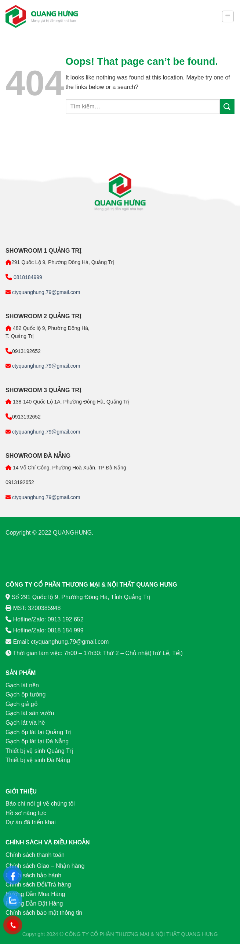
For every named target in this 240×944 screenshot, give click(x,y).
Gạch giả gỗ (22, 704)
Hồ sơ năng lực (26, 813)
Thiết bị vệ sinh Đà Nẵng (38, 760)
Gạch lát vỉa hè (25, 723)
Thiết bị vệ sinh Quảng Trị (39, 751)
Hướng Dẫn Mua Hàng (35, 894)
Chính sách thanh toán (35, 855)
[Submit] (227, 106)
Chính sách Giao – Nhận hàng (45, 866)
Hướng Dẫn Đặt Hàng (34, 903)
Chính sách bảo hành (33, 875)
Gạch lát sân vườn (30, 713)
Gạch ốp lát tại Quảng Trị (39, 732)
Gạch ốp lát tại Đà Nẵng (37, 741)
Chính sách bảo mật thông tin (44, 913)
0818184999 (27, 277)
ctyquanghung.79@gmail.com (45, 292)
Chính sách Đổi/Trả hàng (38, 884)
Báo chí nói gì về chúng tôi (40, 803)
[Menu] (228, 16)
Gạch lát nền (22, 685)
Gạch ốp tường (26, 694)
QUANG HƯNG (199, 934)
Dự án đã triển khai (31, 822)
